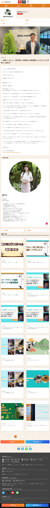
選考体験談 (10, 464)
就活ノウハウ (4, 464)
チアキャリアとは (7, 471)
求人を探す (6, 460)
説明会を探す (15, 460)
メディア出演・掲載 (16, 474)
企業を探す (25, 460)
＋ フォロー (20, 13)
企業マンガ (32, 464)
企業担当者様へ (7, 481)
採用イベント (10, 483)
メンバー (37, 23)
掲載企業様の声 (4, 483)
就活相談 (22, 464)
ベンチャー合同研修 (30, 483)
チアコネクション (42, 483)
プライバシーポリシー (24, 474)
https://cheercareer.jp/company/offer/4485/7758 (12, 152)
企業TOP (12, 20)
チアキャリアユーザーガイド (40, 464)
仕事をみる (12, 441)
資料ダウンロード (23, 483)
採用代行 (12, 485)
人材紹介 (36, 483)
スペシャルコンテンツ (16, 464)
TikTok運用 (4, 485)
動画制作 (8, 485)
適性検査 (15, 462)
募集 (37, 20)
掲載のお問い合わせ (19, 481)
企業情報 (12, 23)
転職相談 (27, 464)
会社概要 (3, 474)
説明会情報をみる (37, 441)
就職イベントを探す (36, 460)
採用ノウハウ (16, 483)
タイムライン (6, 462)
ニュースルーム (9, 474)
